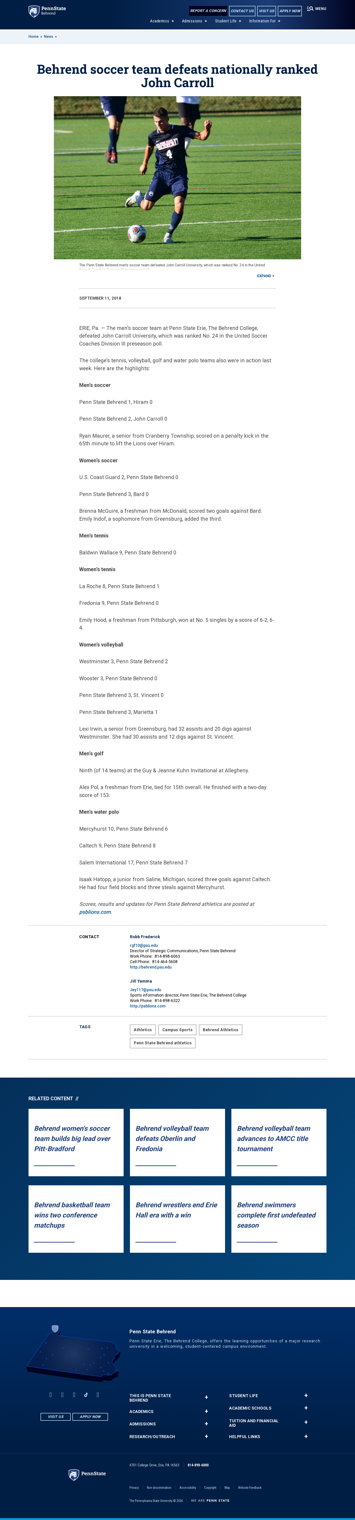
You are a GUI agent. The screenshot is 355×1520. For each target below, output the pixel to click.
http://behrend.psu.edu (151, 967)
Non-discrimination (159, 1487)
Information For (262, 22)
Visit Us (266, 11)
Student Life (226, 22)
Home (33, 36)
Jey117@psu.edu (145, 989)
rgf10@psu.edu (144, 945)
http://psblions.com (148, 1006)
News (48, 36)
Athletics (143, 1029)
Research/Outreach (152, 1436)
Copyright (210, 1487)
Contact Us (242, 11)
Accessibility (188, 1487)
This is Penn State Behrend (150, 1398)
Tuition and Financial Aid (254, 1423)
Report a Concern (208, 11)
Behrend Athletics (220, 1029)
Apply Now (289, 11)
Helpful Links (244, 1436)
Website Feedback (249, 1487)
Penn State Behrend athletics (163, 1042)
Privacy (134, 1487)
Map (227, 1487)
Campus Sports (177, 1029)
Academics (159, 22)
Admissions (192, 22)
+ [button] (206, 1397)
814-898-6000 (198, 1465)
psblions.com (95, 912)
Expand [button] (264, 276)
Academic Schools (250, 1408)
